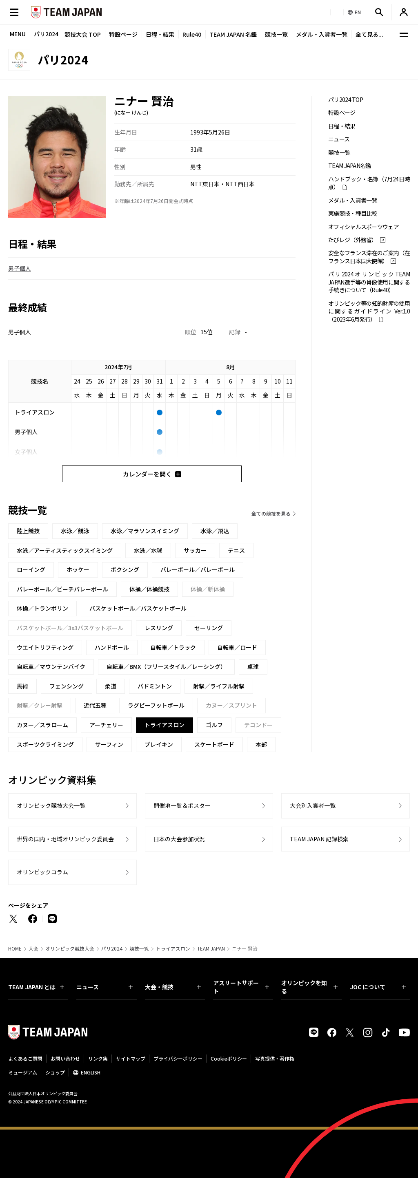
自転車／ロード (237, 647)
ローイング (31, 569)
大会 (33, 948)
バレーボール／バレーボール (197, 569)
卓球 (253, 666)
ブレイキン (159, 744)
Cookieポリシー (229, 1058)
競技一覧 (276, 34)
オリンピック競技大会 (69, 948)
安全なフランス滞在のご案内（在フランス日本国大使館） (369, 257)
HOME (15, 948)
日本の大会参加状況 (179, 839)
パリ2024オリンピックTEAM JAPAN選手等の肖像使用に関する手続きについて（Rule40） (369, 282)
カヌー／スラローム (42, 725)
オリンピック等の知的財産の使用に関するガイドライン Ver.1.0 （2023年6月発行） (369, 311)
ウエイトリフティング (45, 647)
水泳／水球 (148, 550)
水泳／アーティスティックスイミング (65, 550)
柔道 (110, 686)
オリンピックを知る (309, 987)
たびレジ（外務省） (352, 240)
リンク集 (98, 1058)
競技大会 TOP (82, 34)
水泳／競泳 (75, 531)
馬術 (22, 686)
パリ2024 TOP (345, 100)
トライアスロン (173, 948)
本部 (261, 744)
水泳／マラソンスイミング (145, 531)
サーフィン (109, 744)
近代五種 (95, 705)
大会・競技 (173, 987)
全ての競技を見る (271, 513)
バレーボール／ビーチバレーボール (62, 589)
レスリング (159, 628)
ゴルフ (214, 725)
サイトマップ (130, 1058)
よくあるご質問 (25, 1058)
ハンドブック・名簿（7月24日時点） (369, 183)
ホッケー (78, 569)
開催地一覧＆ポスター (182, 805)
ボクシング (125, 569)
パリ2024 (111, 948)
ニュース (338, 139)
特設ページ (123, 34)
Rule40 (191, 34)
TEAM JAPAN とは (36, 987)
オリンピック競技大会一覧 (51, 805)
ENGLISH (90, 1072)
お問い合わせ (65, 1058)
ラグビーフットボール (156, 705)
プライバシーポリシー (177, 1058)
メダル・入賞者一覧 (321, 34)
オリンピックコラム (42, 872)
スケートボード (214, 744)
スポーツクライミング (45, 744)
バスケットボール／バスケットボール (138, 608)
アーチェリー (106, 725)
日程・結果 (160, 34)
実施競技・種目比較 (352, 213)
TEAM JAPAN (211, 948)
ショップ (55, 1072)
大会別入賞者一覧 (313, 805)
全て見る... (369, 34)
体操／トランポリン (42, 608)
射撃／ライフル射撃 (219, 686)
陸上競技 (28, 531)
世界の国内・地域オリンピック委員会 (65, 839)
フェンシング (66, 686)
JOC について (378, 987)
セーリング (208, 628)
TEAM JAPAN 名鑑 (233, 34)
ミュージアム (22, 1072)
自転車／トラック (173, 647)
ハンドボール (112, 647)
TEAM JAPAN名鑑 (349, 166)
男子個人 (19, 268)
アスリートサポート (241, 987)
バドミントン (155, 686)
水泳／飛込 (214, 531)
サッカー (195, 550)
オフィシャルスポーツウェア (363, 227)
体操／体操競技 (149, 589)
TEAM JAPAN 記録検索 (319, 839)
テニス (236, 550)
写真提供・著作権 (274, 1058)
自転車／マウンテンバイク (51, 666)
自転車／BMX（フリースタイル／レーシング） (166, 666)
